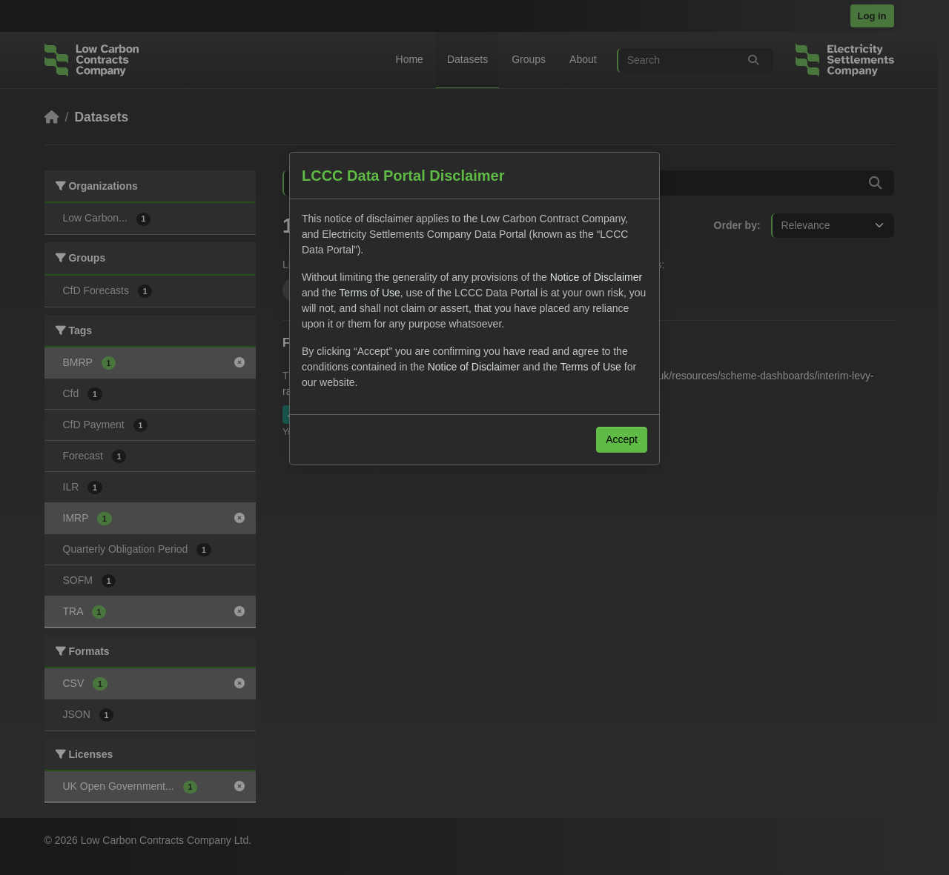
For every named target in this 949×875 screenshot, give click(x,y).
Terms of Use (369, 293)
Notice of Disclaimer (596, 277)
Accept (622, 439)
